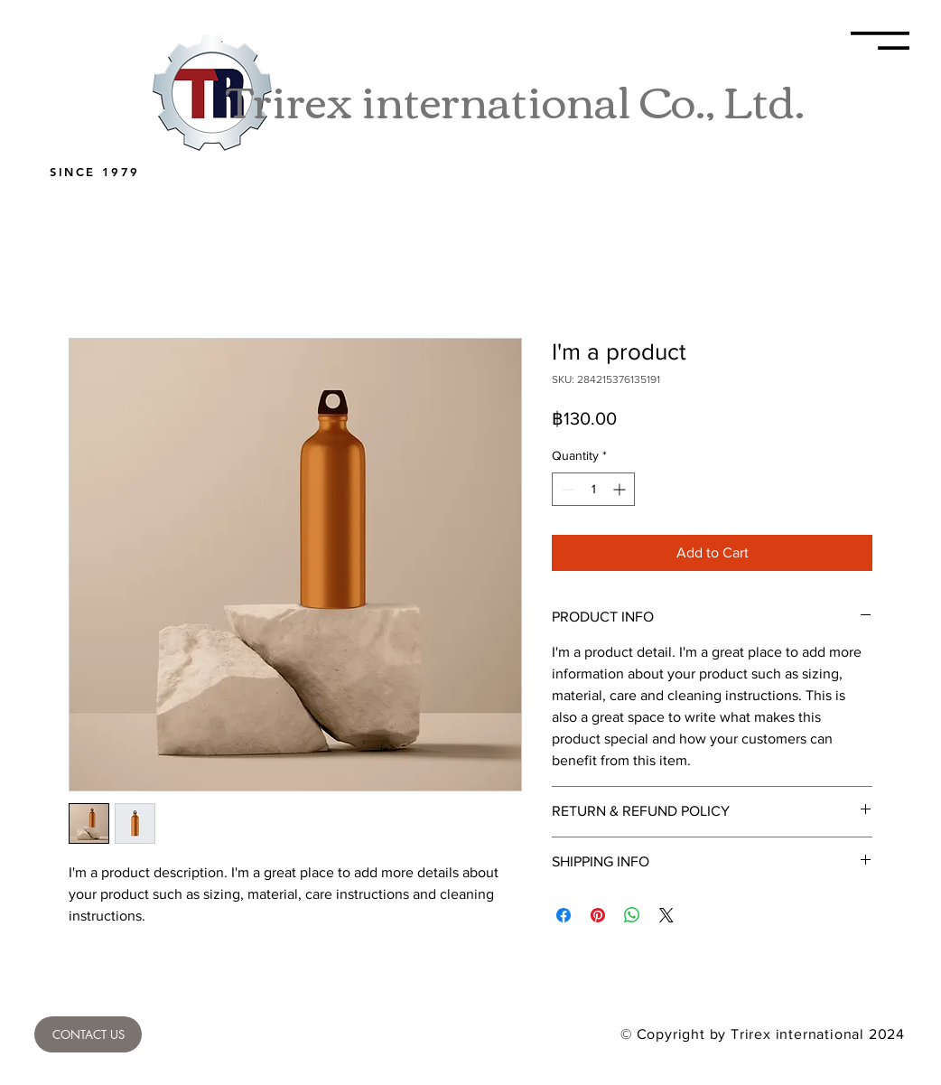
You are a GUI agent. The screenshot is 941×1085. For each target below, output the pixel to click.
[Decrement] (565, 489)
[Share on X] (666, 915)
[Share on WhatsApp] (632, 915)
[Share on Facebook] (563, 915)
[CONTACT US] (88, 1034)
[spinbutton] (593, 489)
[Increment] (621, 489)
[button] (880, 41)
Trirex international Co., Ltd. (516, 99)
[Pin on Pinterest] (598, 915)
